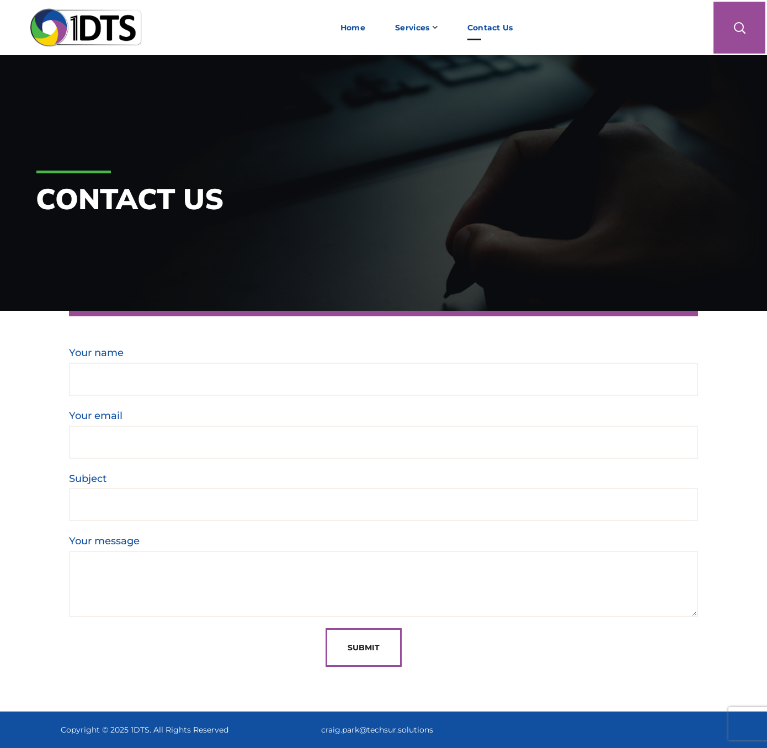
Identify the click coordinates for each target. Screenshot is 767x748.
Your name (383, 371)
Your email (383, 434)
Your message (383, 576)
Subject (383, 497)
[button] (739, 27)
